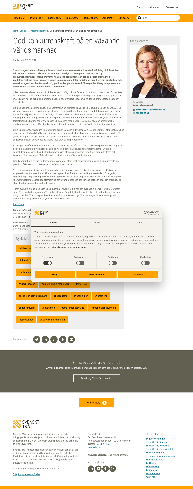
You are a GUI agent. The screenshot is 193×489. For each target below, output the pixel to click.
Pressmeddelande (38, 30)
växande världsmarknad (52, 319)
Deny (54, 274)
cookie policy (80, 247)
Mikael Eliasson (27, 284)
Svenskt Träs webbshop (158, 445)
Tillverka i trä (35, 18)
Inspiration (53, 18)
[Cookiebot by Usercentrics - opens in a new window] (146, 213)
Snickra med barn (155, 452)
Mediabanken (153, 473)
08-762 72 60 (103, 444)
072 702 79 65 (142, 113)
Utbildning (107, 18)
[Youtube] (98, 469)
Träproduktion (26, 319)
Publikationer (89, 18)
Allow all (138, 274)
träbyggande (48, 307)
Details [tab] (96, 222)
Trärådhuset (152, 470)
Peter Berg (81, 284)
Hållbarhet (70, 18)
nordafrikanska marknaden (56, 284)
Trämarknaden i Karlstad (103, 307)
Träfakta (17, 18)
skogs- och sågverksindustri (33, 296)
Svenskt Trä (23, 7)
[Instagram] (112, 468)
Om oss (123, 18)
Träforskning (152, 466)
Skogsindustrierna (155, 459)
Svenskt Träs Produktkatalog (160, 449)
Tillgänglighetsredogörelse (26, 474)
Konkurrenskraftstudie (30, 272)
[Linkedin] (91, 468)
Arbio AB (150, 477)
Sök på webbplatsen (139, 18)
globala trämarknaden (30, 260)
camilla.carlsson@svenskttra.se (150, 110)
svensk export (81, 296)
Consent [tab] (53, 222)
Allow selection (96, 274)
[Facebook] (105, 468)
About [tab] (140, 222)
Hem (15, 30)
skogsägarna (60, 296)
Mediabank (153, 7)
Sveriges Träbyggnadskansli (160, 456)
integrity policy (59, 247)
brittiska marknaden (29, 248)
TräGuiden (151, 463)
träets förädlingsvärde (72, 307)
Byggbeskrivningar (155, 438)
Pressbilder (18, 204)
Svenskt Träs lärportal (157, 442)
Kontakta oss (94, 447)
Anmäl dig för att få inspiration (96, 378)
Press (140, 7)
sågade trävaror (27, 307)
